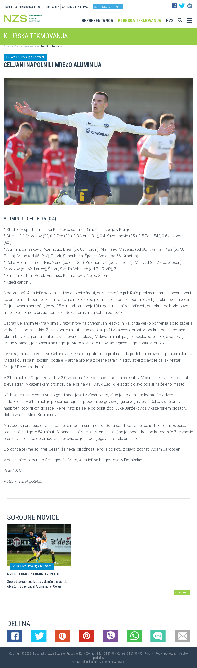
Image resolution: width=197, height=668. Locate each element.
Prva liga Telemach (51, 46)
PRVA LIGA (10, 7)
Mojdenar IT (106, 662)
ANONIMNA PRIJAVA (75, 7)
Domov (8, 46)
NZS (170, 20)
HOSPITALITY (51, 7)
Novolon (121, 662)
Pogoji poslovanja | (167, 653)
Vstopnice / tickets (108, 6)
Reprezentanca (97, 20)
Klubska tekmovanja (139, 20)
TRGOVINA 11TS (30, 7)
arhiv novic (181, 592)
